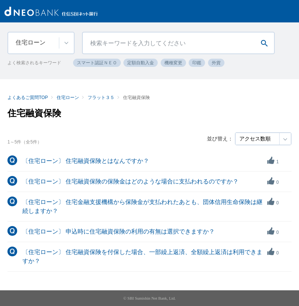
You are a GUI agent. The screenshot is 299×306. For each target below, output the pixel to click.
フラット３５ (101, 97)
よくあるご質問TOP (27, 97)
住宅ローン (68, 97)
